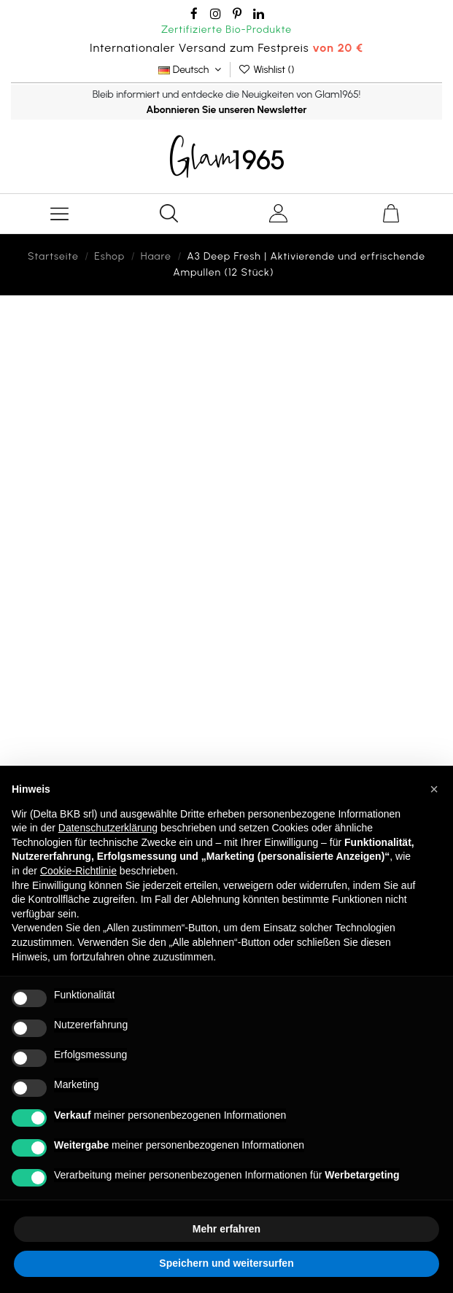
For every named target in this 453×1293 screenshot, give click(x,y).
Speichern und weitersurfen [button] (226, 1263)
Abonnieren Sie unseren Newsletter (226, 110)
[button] (434, 789)
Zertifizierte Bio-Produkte (226, 29)
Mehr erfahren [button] (226, 1229)
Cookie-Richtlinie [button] (78, 871)
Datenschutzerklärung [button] (108, 828)
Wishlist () (266, 69)
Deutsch (191, 69)
